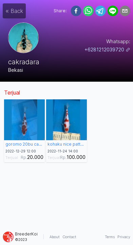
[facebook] (76, 10)
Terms (110, 236)
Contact (69, 236)
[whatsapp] (88, 10)
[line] (112, 10)
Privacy (123, 236)
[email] (124, 10)
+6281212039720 (107, 49)
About (55, 236)
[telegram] (100, 10)
